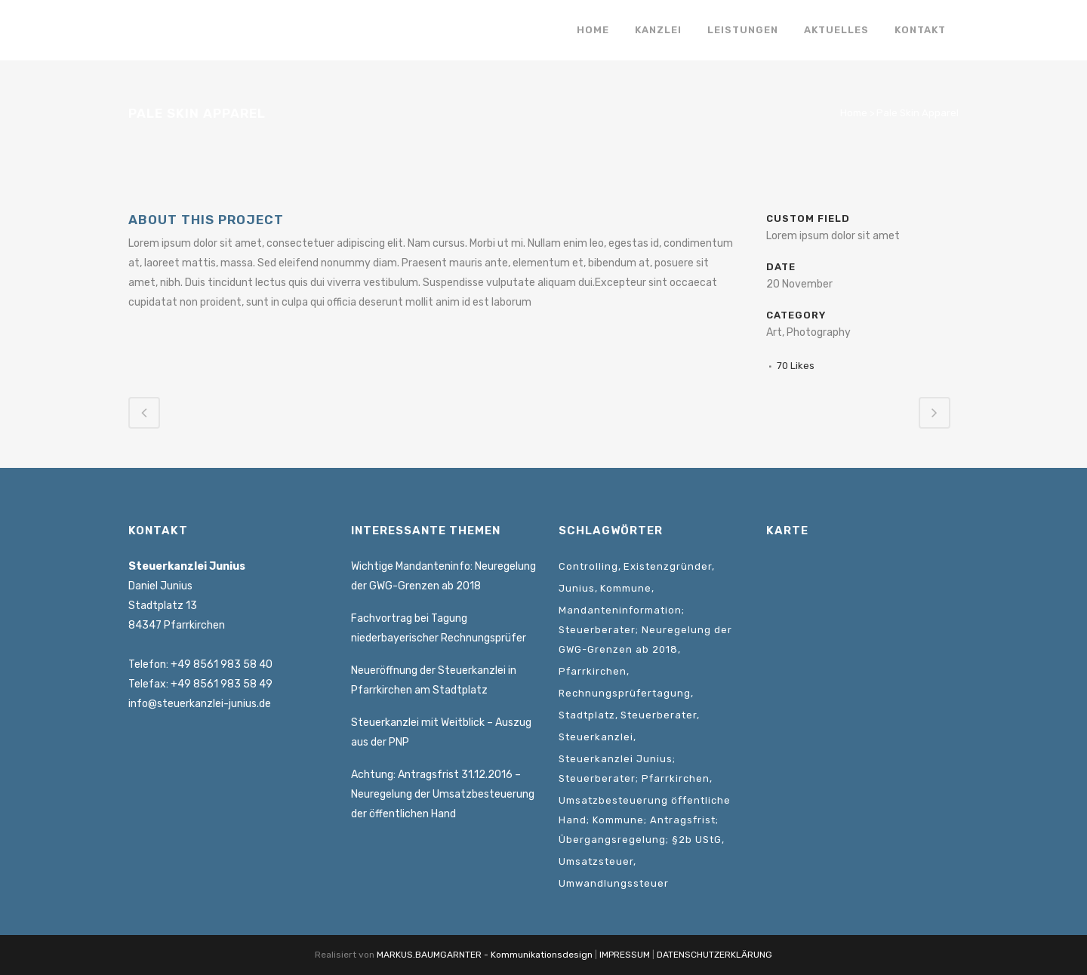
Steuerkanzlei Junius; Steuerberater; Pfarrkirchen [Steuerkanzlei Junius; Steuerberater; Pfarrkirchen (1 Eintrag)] (634, 768)
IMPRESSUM (624, 954)
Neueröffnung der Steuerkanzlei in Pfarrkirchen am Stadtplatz (433, 680)
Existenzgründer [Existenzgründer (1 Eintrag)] (668, 566)
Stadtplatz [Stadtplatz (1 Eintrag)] (587, 715)
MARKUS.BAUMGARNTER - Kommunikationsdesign (485, 954)
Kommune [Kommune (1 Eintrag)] (625, 588)
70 (795, 365)
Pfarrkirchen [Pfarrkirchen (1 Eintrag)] (593, 671)
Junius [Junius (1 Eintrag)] (577, 588)
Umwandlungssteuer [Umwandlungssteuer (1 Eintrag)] (614, 883)
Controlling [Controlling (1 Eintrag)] (588, 566)
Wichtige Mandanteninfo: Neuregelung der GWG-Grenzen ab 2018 (443, 576)
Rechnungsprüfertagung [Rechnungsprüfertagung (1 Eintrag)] (625, 693)
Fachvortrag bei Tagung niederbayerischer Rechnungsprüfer (438, 628)
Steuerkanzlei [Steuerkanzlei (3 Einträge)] (596, 737)
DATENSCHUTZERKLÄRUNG (714, 954)
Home (853, 112)
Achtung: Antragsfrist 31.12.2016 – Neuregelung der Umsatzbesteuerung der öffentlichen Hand (442, 794)
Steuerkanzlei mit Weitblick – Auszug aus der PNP (441, 732)
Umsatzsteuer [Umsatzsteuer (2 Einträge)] (596, 861)
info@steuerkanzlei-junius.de (199, 703)
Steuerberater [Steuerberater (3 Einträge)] (658, 715)
